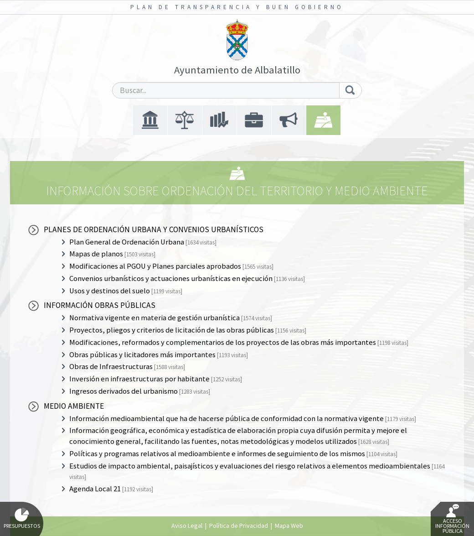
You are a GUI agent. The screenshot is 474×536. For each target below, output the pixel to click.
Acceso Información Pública (452, 519)
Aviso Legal (186, 525)
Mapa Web (289, 525)
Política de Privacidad (238, 525)
